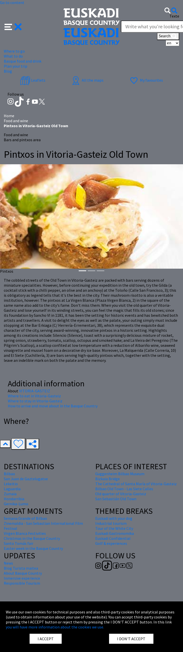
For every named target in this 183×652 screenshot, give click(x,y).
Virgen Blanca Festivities (25, 533)
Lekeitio (11, 483)
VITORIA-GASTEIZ (34, 390)
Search (168, 36)
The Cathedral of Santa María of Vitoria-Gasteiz (136, 483)
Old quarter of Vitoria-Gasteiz (120, 493)
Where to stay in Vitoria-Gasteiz (35, 400)
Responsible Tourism (22, 583)
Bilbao (9, 473)
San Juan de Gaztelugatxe (26, 478)
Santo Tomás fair (18, 543)
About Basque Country (23, 573)
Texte (174, 16)
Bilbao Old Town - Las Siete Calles (124, 488)
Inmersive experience (22, 578)
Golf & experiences (111, 543)
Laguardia (12, 488)
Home (9, 115)
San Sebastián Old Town (115, 498)
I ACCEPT (46, 638)
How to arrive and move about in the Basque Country (53, 405)
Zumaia (10, 493)
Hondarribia (14, 498)
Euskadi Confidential (113, 538)
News (8, 563)
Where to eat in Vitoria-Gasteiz (34, 395)
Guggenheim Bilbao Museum (119, 473)
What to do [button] (13, 56)
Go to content (12, 2)
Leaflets (32, 80)
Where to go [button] (14, 51)
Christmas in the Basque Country (32, 538)
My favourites (146, 80)
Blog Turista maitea (21, 568)
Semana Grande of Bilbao (25, 518)
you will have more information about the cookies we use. (55, 626)
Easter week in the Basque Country (33, 548)
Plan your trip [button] (15, 66)
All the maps (87, 80)
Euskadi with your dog (113, 518)
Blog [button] (8, 71)
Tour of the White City (114, 528)
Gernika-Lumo (16, 503)
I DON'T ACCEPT (131, 638)
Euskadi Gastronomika (114, 533)
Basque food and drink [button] (22, 61)
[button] (13, 26)
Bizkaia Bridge (107, 478)
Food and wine (16, 120)
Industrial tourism (111, 523)
